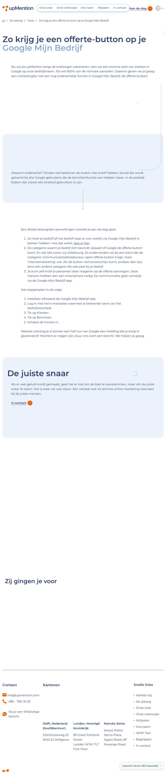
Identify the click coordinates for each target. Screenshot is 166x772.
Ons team (87, 7)
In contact (120, 7)
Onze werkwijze (67, 7)
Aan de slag (138, 8)
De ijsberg (16, 20)
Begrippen (144, 715)
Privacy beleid (153, 749)
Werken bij (144, 671)
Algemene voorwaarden (120, 749)
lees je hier (81, 243)
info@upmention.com (23, 671)
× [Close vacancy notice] (160, 766)
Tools (31, 20)
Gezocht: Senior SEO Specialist (140, 765)
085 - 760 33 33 (16, 677)
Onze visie (46, 7)
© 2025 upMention (23, 749)
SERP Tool (143, 709)
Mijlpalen (103, 7)
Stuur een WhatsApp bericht (24, 690)
